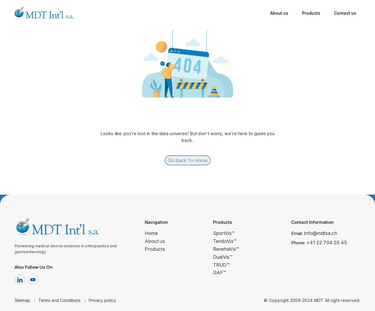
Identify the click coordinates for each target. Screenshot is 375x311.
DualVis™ (223, 257)
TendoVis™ (225, 241)
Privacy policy (102, 300)
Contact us (345, 13)
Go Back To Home (187, 160)
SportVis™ (224, 233)
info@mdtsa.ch (320, 233)
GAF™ (219, 272)
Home (151, 233)
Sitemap (22, 300)
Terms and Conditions (59, 300)
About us (279, 13)
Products (311, 13)
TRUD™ (221, 265)
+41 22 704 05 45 (326, 243)
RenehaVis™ (226, 249)
